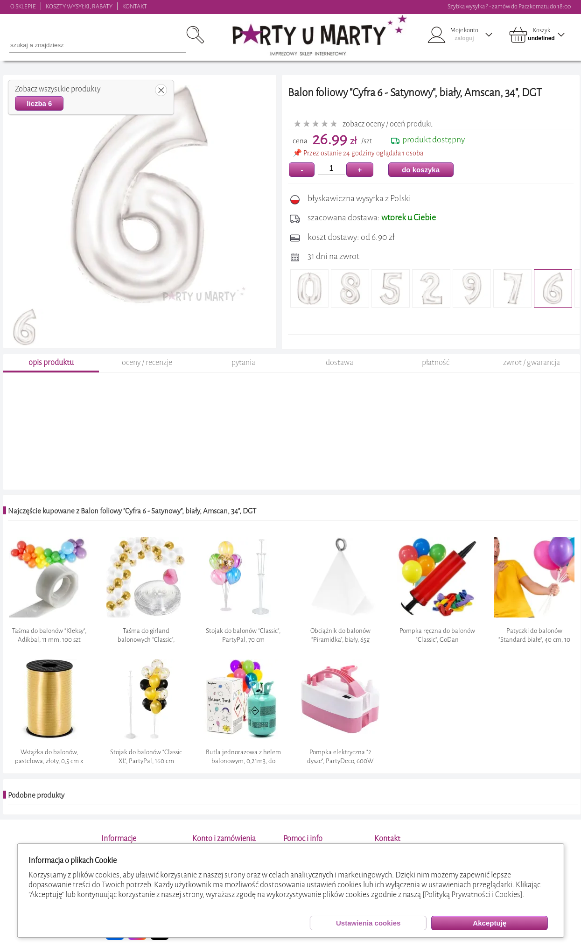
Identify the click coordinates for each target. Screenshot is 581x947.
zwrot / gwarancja (531, 362)
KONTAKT (134, 6)
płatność (435, 362)
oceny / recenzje (147, 362)
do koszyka (421, 170)
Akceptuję (489, 923)
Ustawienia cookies (368, 923)
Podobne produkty (36, 795)
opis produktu (51, 362)
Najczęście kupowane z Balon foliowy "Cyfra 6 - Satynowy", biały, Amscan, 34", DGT (132, 511)
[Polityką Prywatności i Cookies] (472, 894)
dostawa (339, 362)
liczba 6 (39, 103)
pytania (243, 362)
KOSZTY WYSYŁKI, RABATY (79, 6)
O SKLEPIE (23, 6)
